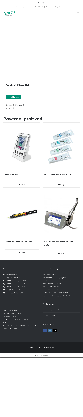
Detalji (23, 185)
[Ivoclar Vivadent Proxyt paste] (61, 147)
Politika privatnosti (51, 310)
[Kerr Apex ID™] (21, 147)
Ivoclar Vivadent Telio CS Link (18, 242)
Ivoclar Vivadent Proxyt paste (57, 174)
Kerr (15, 108)
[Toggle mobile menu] (78, 13)
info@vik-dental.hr (60, 7)
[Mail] (55, 330)
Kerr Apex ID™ (11, 174)
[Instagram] (50, 330)
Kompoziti (19, 105)
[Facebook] (45, 330)
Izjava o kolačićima (52, 315)
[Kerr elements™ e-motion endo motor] (61, 214)
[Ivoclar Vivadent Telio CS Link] (21, 214)
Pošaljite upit (13, 97)
